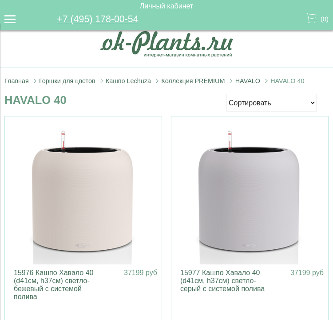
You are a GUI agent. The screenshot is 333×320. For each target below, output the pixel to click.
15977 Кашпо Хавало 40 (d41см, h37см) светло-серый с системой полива (222, 280)
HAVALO (247, 80)
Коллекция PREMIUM (193, 80)
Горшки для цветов (67, 80)
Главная (16, 80)
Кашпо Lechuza (128, 80)
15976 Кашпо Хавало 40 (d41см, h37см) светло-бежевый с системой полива (53, 284)
